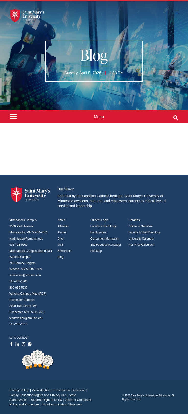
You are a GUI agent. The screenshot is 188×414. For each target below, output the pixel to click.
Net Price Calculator (142, 244)
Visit (60, 244)
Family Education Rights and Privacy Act (39, 395)
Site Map (96, 251)
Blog (60, 257)
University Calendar (141, 238)
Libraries (134, 220)
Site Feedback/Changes (106, 244)
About (61, 220)
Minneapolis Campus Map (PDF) (30, 251)
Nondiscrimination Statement (62, 404)
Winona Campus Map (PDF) (27, 293)
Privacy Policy (20, 390)
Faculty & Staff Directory (144, 232)
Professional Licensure (70, 390)
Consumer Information (104, 238)
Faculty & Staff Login (104, 226)
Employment (98, 232)
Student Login (99, 220)
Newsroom (64, 251)
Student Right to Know (48, 400)
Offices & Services (141, 226)
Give (61, 238)
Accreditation (42, 390)
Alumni (62, 232)
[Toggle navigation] (176, 12)
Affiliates (63, 226)
